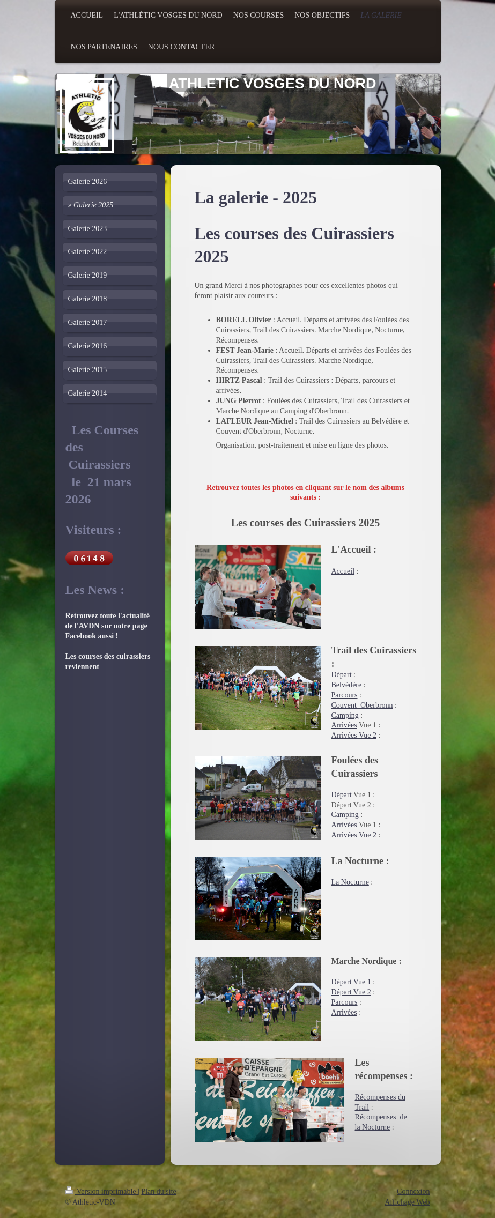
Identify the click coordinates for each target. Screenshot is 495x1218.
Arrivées (344, 725)
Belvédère (346, 685)
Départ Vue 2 (351, 992)
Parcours (344, 695)
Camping (345, 715)
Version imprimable (101, 1191)
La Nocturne (350, 882)
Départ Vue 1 (351, 982)
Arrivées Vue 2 (353, 735)
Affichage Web (407, 1202)
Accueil (343, 571)
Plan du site (158, 1191)
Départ (341, 675)
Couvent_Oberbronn (362, 705)
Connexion (413, 1191)
